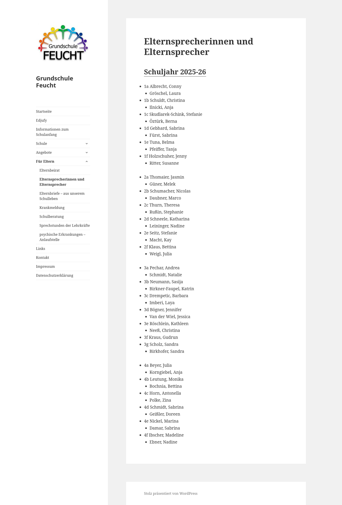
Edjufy (41, 120)
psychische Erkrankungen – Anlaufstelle (62, 237)
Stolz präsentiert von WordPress (170, 493)
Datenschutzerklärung (54, 275)
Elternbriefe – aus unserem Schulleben (62, 196)
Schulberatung (51, 216)
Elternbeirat (49, 170)
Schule (41, 143)
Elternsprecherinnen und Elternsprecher (61, 182)
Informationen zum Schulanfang (52, 132)
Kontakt (42, 257)
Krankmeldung (52, 207)
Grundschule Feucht (54, 81)
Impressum (45, 266)
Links (40, 248)
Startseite (44, 111)
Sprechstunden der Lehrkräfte (64, 225)
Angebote (44, 152)
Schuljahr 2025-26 (175, 71)
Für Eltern (45, 161)
